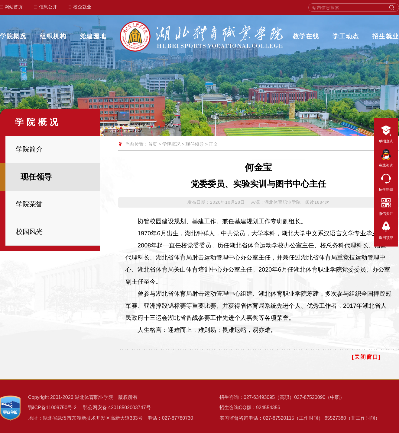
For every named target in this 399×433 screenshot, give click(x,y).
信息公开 (48, 6)
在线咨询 (386, 157)
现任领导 (195, 144)
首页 (152, 144)
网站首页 (14, 6)
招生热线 (386, 181)
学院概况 (13, 36)
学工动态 (345, 36)
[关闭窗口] (366, 357)
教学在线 (306, 36)
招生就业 (385, 36)
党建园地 (93, 36)
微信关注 (386, 205)
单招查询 (386, 133)
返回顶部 (386, 229)
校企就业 (82, 6)
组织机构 (53, 36)
